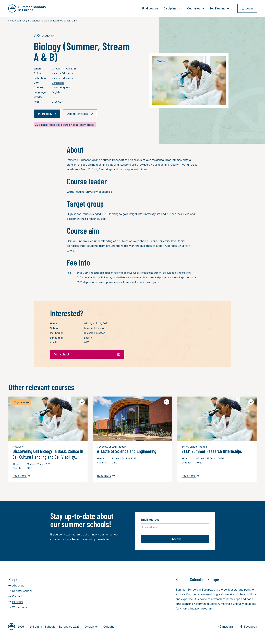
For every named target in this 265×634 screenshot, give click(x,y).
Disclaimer (91, 626)
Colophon (109, 626)
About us (16, 585)
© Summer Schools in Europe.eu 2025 (54, 626)
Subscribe (175, 539)
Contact (15, 596)
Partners (15, 601)
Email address (150, 519)
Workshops (17, 607)
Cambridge (58, 82)
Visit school (87, 354)
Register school (20, 591)
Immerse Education (62, 73)
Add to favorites (80, 113)
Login (247, 8)
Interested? (47, 113)
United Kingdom (61, 87)
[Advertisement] (126, 595)
